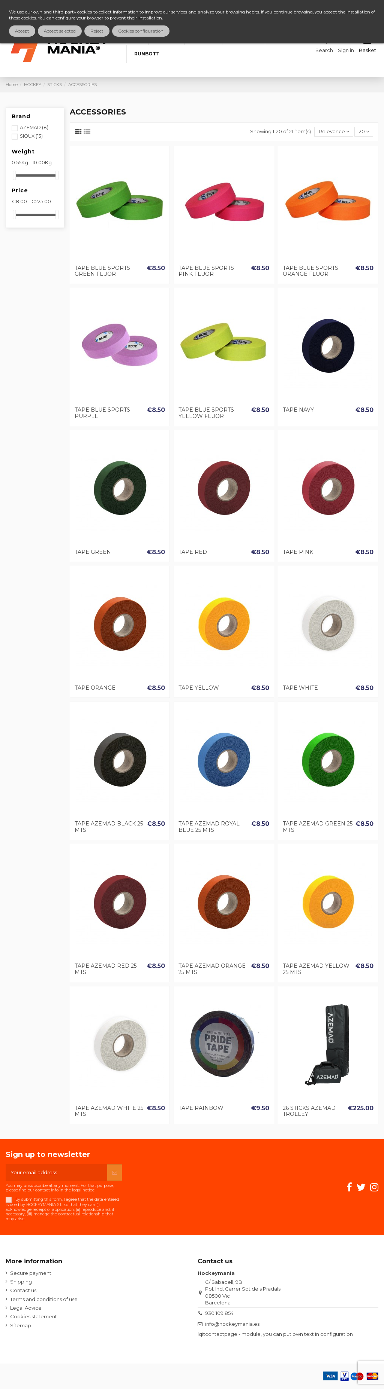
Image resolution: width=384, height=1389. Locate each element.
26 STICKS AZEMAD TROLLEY (309, 1111)
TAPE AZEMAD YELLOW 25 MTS (316, 969)
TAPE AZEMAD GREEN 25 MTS (317, 826)
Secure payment (30, 1273)
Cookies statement (33, 1316)
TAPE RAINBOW (201, 1108)
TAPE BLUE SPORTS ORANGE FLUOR (310, 271)
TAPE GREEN (93, 552)
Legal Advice (26, 1308)
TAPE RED (192, 552)
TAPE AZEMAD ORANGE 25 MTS (212, 969)
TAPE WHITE (300, 687)
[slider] (14, 175)
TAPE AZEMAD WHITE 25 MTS (109, 1111)
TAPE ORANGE (95, 687)
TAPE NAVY (298, 409)
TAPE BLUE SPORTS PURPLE (102, 412)
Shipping (21, 1282)
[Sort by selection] (333, 132)
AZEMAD (34, 127)
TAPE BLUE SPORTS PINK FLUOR (206, 271)
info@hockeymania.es (232, 1324)
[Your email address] (56, 1172)
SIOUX (31, 136)
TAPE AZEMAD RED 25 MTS (105, 969)
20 (364, 131)
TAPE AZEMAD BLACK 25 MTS (109, 826)
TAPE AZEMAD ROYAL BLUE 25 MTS (209, 826)
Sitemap (20, 1325)
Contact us (23, 1290)
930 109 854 (219, 1313)
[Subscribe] (114, 1172)
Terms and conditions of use (44, 1299)
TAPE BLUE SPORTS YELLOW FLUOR (206, 412)
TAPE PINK (298, 552)
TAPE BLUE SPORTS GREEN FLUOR (102, 271)
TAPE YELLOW (198, 687)
